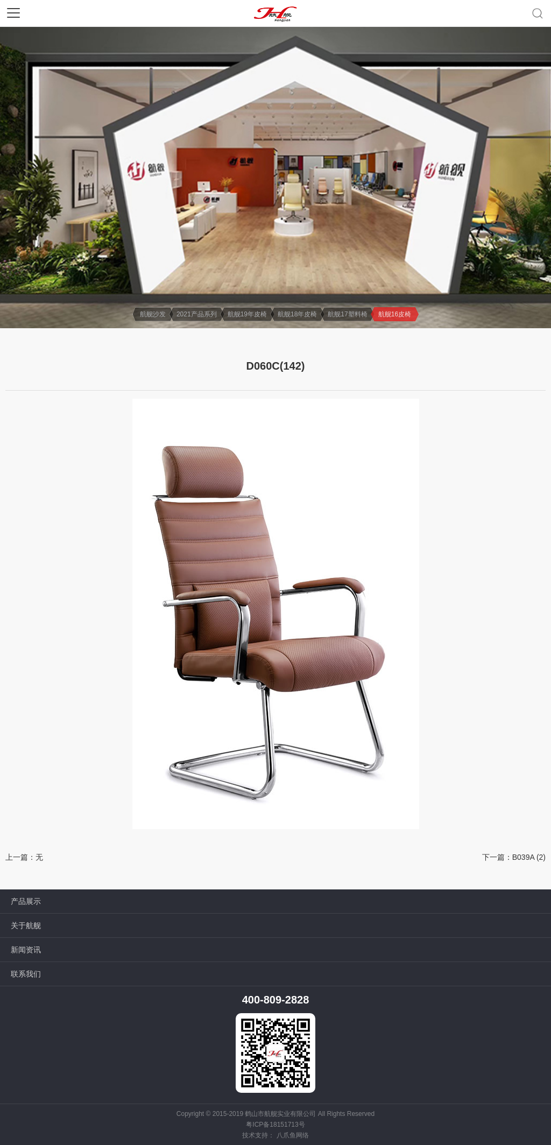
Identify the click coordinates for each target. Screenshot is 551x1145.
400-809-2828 (275, 1000)
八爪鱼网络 (293, 1135)
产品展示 (26, 901)
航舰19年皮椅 (247, 314)
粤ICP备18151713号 (275, 1124)
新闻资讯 (26, 949)
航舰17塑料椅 (347, 314)
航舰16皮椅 (394, 314)
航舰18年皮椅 (297, 314)
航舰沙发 (153, 314)
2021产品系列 (196, 314)
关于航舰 (26, 925)
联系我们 (26, 974)
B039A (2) (529, 857)
